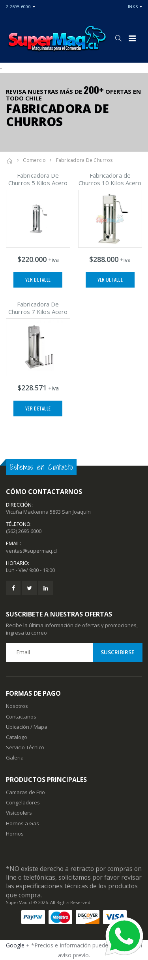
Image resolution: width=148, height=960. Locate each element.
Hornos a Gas (22, 823)
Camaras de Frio (25, 792)
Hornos (15, 833)
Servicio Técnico (25, 747)
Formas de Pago (33, 693)
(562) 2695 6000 (23, 531)
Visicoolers (19, 812)
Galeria (15, 757)
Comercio (34, 160)
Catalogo (16, 737)
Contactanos (21, 716)
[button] (118, 38)
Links (132, 6)
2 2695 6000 (18, 6)
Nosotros (17, 705)
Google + (18, 945)
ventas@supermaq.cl (31, 550)
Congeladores (23, 802)
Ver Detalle (38, 279)
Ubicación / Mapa (26, 726)
